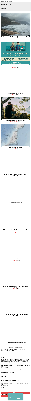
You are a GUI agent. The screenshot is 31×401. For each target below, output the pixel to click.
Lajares (14, 232)
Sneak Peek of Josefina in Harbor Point (15, 202)
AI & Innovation (14, 288)
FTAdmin (17, 67)
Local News (2, 367)
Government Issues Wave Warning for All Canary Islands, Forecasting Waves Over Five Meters (15, 37)
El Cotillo (14, 148)
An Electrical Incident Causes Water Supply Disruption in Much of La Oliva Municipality (15, 230)
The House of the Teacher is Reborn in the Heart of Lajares (15, 342)
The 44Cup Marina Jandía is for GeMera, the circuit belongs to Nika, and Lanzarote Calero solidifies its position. (15, 258)
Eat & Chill (14, 67)
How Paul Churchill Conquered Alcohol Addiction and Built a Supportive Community (15, 315)
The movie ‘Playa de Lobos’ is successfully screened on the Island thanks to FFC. (15, 175)
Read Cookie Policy (14, 398)
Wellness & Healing (14, 316)
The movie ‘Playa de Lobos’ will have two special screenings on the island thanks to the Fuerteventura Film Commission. (15, 65)
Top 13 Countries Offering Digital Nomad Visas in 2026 (15, 120)
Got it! (18, 398)
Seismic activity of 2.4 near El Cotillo (15, 147)
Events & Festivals (14, 260)
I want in (15, 392)
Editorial (18, 288)
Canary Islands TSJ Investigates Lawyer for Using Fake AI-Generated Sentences (15, 287)
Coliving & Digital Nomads (14, 121)
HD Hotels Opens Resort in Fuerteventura (15, 93)
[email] (15, 390)
